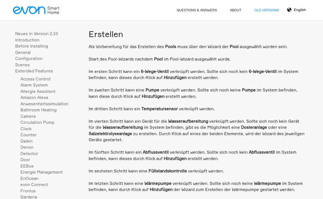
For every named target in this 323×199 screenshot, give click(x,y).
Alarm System (34, 85)
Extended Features (34, 71)
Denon (26, 147)
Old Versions (266, 10)
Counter (28, 134)
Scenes (22, 64)
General (23, 52)
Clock (25, 128)
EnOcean (29, 178)
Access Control (35, 79)
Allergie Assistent (37, 91)
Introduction (27, 40)
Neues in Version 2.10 (36, 33)
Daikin (26, 141)
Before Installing (31, 46)
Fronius (28, 190)
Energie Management (41, 172)
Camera (28, 116)
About (235, 10)
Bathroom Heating (38, 109)
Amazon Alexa (34, 97)
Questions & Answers (197, 10)
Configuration (29, 58)
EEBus (27, 166)
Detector (29, 153)
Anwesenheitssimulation (44, 103)
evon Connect (34, 184)
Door (25, 159)
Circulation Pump (37, 122)
